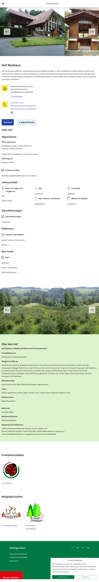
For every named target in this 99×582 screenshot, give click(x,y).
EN (88, 548)
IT (83, 548)
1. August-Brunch (26, 122)
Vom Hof (8, 122)
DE (72, 548)
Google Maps (17, 96)
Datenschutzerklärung (18, 557)
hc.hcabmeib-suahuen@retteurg (23, 106)
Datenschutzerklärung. (60, 572)
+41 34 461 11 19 (16, 103)
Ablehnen (86, 577)
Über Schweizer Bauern (18, 554)
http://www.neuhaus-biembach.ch (23, 109)
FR (78, 548)
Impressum (14, 561)
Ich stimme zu (63, 577)
